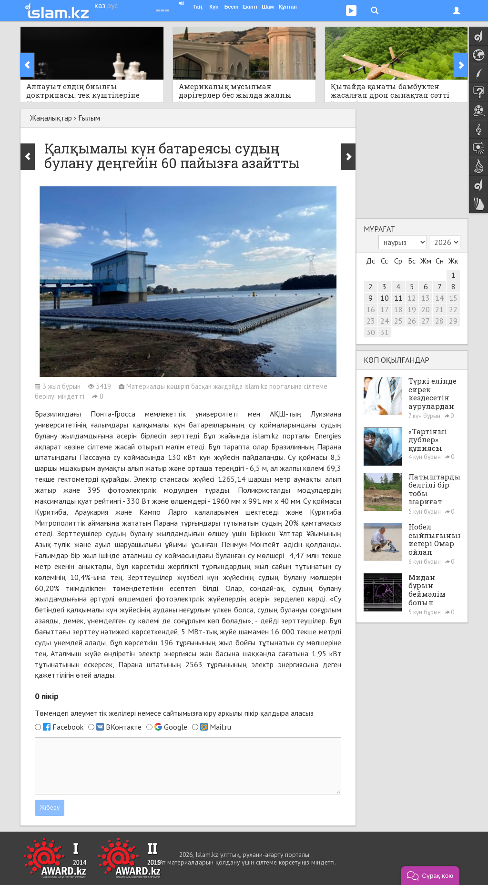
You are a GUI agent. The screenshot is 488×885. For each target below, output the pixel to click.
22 (453, 309)
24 (384, 321)
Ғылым (89, 117)
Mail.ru (220, 727)
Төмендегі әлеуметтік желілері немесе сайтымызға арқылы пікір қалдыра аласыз (174, 713)
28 (439, 321)
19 (411, 309)
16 (370, 309)
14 (439, 298)
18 (398, 309)
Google (175, 727)
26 (411, 321)
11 (398, 298)
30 (370, 332)
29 (453, 321)
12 (411, 298)
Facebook (67, 727)
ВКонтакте (124, 727)
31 (384, 332)
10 (384, 298)
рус (112, 5)
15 (453, 298)
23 (370, 321)
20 (425, 309)
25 (398, 321)
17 (384, 309)
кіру (210, 713)
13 (425, 298)
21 (439, 309)
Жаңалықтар (51, 117)
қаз (99, 5)
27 (425, 321)
